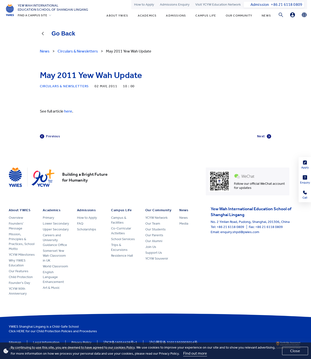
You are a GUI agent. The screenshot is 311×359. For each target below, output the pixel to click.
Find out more (195, 353)
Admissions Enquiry (175, 4)
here (68, 111)
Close (295, 351)
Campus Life (205, 15)
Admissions (176, 15)
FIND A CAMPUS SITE (32, 15)
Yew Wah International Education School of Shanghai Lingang (53, 7)
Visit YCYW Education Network (218, 4)
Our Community (239, 15)
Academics (147, 15)
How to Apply (144, 4)
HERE (21, 331)
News (266, 15)
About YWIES (117, 15)
